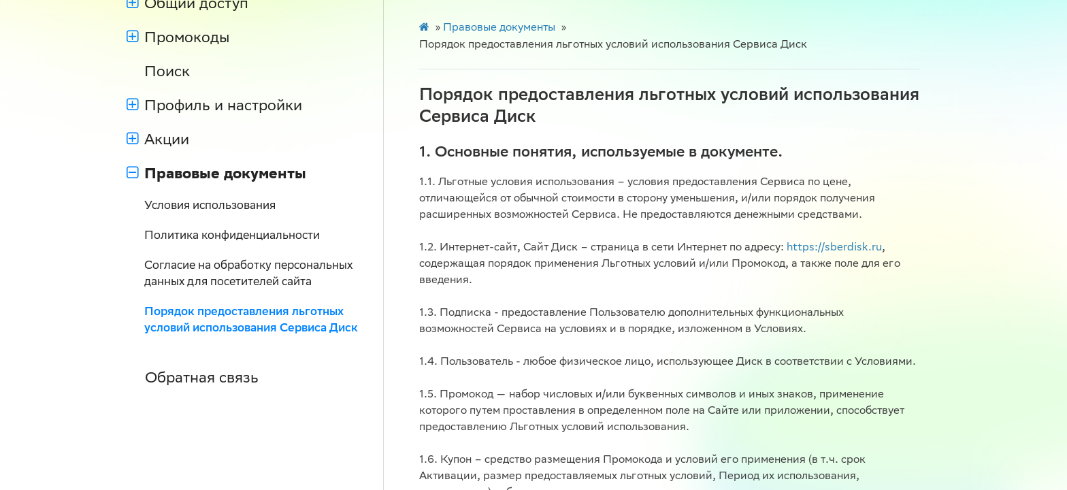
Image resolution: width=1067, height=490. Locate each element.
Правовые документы (216, 175)
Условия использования (210, 206)
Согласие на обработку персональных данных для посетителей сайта (248, 274)
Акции (158, 141)
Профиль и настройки (214, 107)
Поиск (167, 73)
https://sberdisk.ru (834, 248)
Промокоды (178, 39)
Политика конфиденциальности (232, 236)
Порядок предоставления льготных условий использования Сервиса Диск (251, 321)
